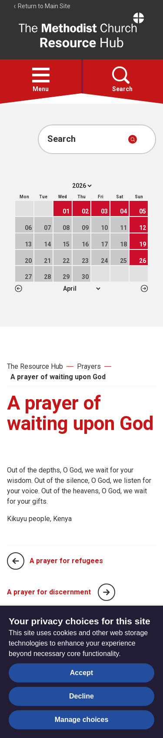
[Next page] (106, 592)
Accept (81, 672)
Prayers (89, 366)
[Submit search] (132, 139)
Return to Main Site (41, 6)
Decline (81, 696)
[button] (41, 75)
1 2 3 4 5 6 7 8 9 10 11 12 (81, 288)
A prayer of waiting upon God (58, 377)
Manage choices (82, 719)
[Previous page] (15, 561)
